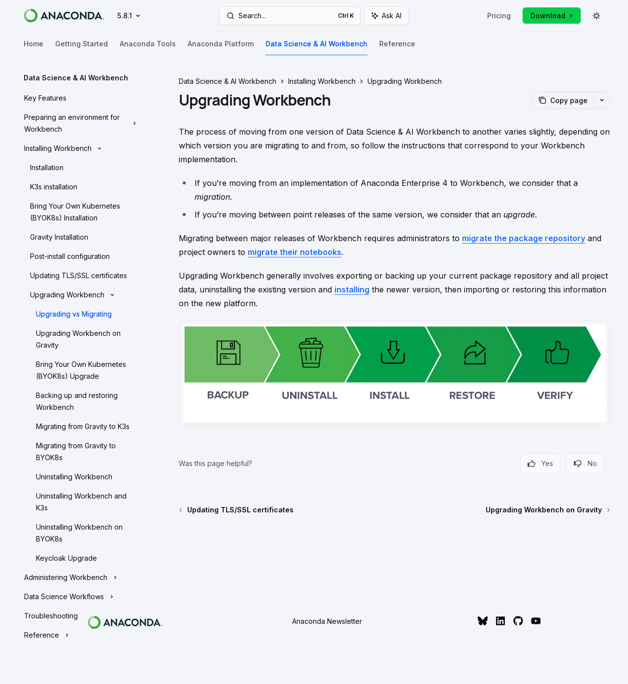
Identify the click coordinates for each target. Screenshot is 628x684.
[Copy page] (563, 100)
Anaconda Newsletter (327, 621)
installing (351, 289)
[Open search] (290, 16)
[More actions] (602, 100)
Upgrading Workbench (404, 81)
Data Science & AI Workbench (316, 47)
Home (33, 47)
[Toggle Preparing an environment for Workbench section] (79, 123)
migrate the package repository (523, 238)
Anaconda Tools (148, 47)
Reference (397, 47)
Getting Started (81, 47)
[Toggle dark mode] (596, 16)
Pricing (499, 15)
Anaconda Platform (221, 47)
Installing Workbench (322, 81)
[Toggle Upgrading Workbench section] (79, 295)
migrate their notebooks (294, 252)
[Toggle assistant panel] (386, 16)
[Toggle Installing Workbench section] (79, 148)
